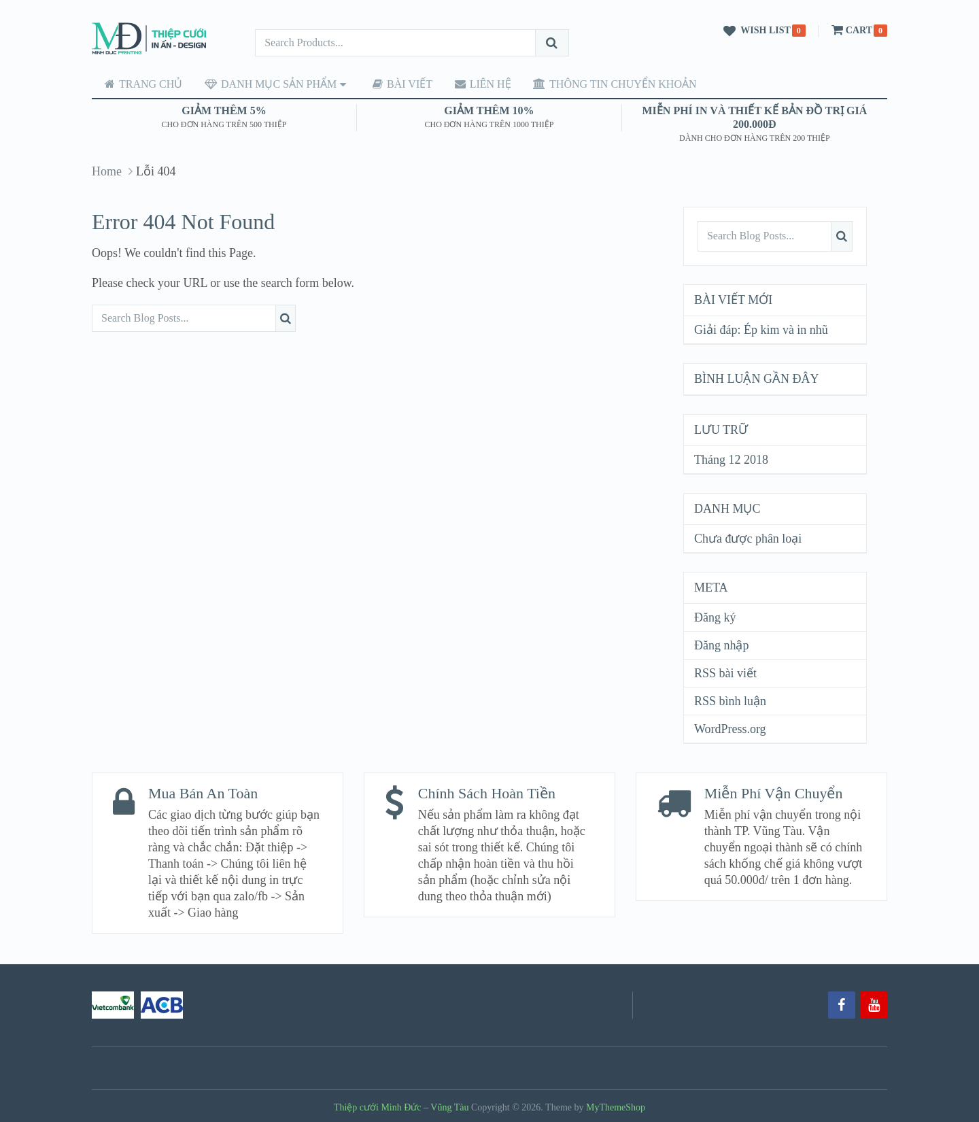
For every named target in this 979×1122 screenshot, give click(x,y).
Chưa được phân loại (748, 538)
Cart (850, 30)
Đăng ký (715, 617)
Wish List (755, 31)
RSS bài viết (725, 672)
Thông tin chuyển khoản (599, 83)
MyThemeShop (615, 1106)
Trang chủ (140, 83)
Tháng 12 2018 (731, 459)
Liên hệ (470, 83)
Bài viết (393, 83)
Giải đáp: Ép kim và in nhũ (761, 329)
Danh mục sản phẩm (264, 83)
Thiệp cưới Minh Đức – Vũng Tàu (401, 1106)
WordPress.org (730, 728)
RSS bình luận (730, 700)
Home (107, 170)
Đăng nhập (721, 644)
